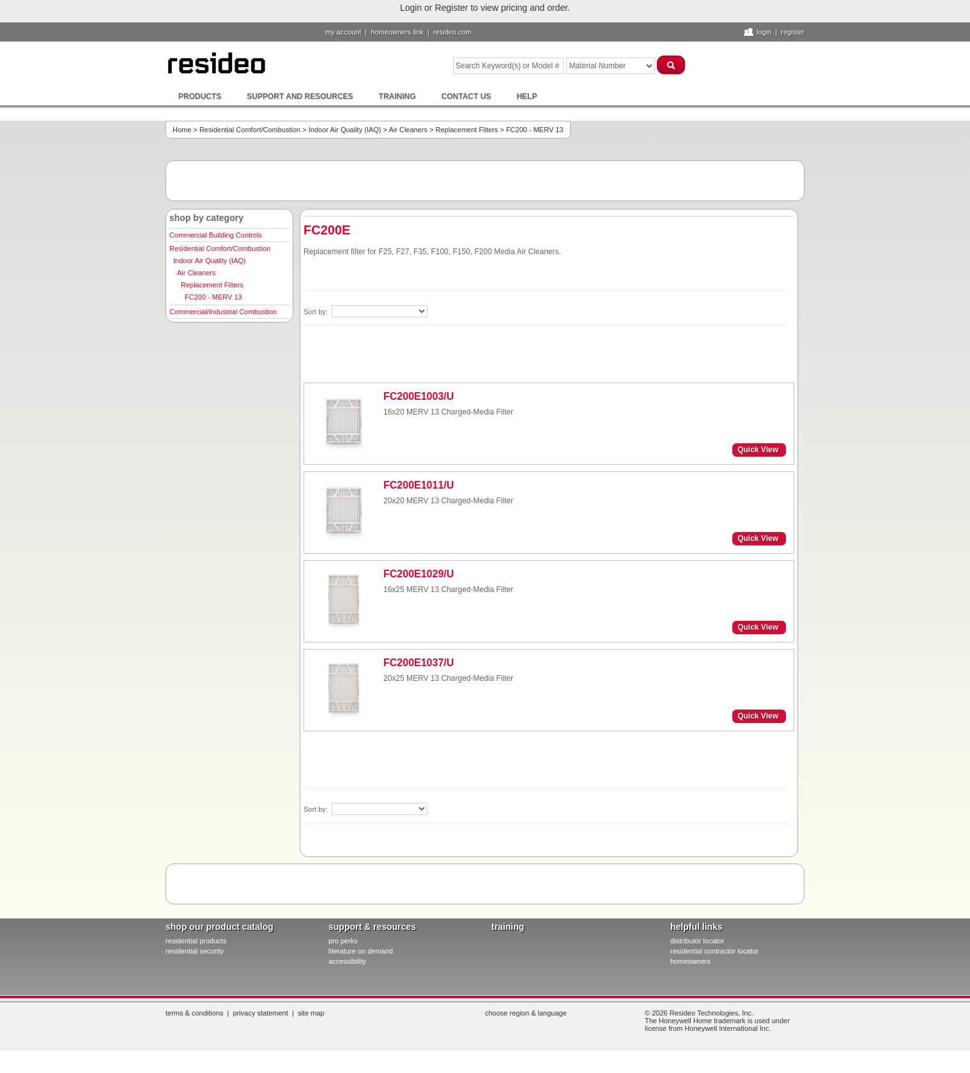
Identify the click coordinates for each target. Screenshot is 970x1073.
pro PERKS (343, 941)
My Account (343, 32)
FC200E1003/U (418, 396)
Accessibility (347, 961)
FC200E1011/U (418, 485)
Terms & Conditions (194, 1013)
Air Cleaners (408, 129)
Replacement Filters (467, 129)
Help (526, 96)
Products (199, 96)
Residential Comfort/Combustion (249, 129)
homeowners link (397, 32)
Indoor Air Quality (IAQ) (345, 129)
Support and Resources (300, 96)
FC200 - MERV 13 (213, 297)
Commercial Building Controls (215, 235)
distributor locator (697, 941)
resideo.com (452, 32)
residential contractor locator (714, 951)
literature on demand (360, 951)
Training (397, 96)
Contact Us (466, 96)
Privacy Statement (260, 1013)
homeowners (690, 961)
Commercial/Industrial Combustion (223, 312)
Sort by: (317, 312)
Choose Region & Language (526, 1013)
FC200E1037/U (418, 662)
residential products (196, 941)
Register (792, 32)
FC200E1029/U (418, 573)
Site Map (311, 1013)
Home (182, 129)
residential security (195, 951)
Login (764, 32)
